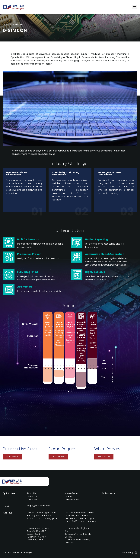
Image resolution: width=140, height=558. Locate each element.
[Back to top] (136, 552)
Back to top (127, 552)
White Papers (107, 449)
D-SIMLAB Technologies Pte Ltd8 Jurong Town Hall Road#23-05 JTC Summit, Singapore (42, 515)
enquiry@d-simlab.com (38, 505)
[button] (68, 391)
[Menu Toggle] (134, 7)
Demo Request (63, 449)
